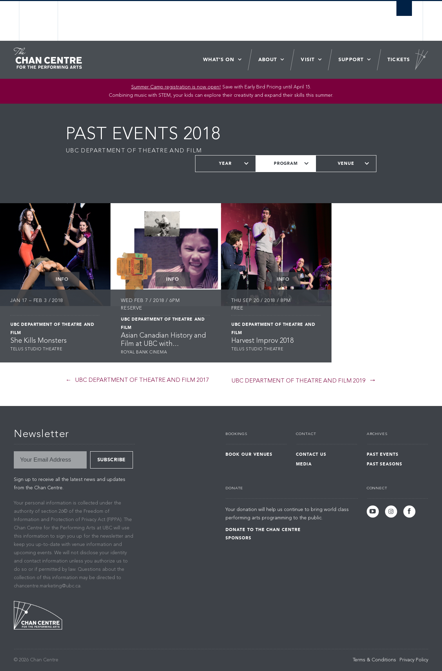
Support (351, 60)
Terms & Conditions (374, 660)
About (267, 60)
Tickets (398, 60)
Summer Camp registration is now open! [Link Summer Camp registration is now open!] (176, 87)
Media (304, 464)
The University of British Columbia (39, 21)
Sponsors (238, 538)
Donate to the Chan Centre (263, 529)
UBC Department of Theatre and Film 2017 (142, 380)
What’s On (218, 60)
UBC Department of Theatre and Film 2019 (298, 381)
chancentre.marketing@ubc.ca (47, 586)
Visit (308, 60)
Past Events (383, 454)
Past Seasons (385, 464)
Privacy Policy (414, 660)
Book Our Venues (248, 454)
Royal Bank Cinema (144, 352)
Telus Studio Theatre (36, 349)
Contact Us (311, 454)
